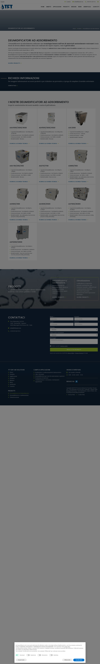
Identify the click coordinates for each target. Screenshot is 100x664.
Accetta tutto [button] (79, 660)
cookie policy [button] (67, 646)
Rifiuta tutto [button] (67, 660)
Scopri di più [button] (21, 660)
